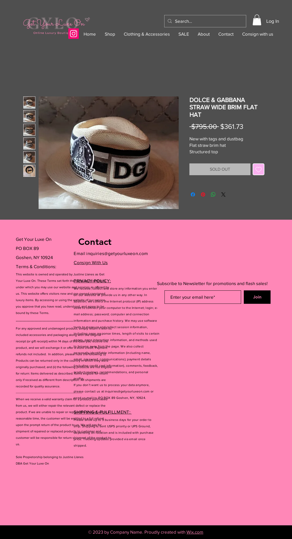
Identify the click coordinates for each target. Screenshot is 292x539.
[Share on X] (223, 194)
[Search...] (205, 21)
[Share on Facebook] (193, 194)
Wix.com (194, 531)
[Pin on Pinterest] (203, 194)
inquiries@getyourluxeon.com (117, 253)
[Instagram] (73, 33)
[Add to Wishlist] (258, 169)
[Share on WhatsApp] (213, 194)
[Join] (257, 297)
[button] (256, 19)
